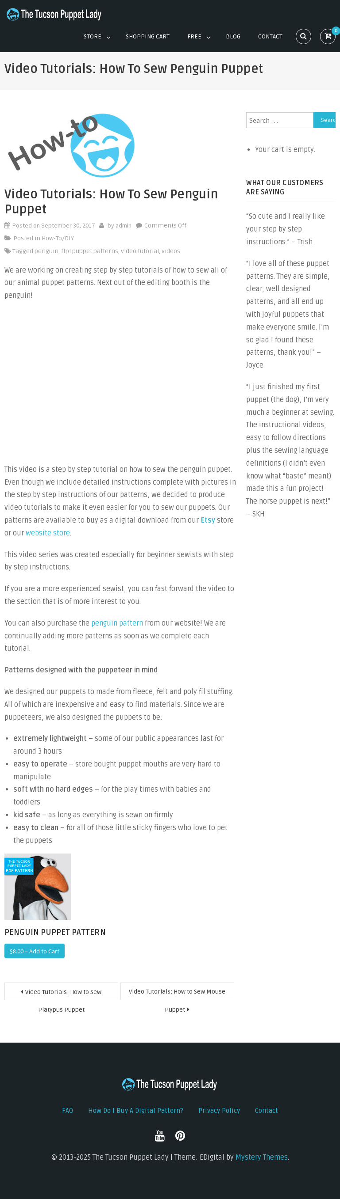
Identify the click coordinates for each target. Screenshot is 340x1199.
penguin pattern (117, 623)
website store (48, 533)
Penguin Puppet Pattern (55, 932)
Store (92, 36)
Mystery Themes (262, 1157)
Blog (233, 36)
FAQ (67, 1111)
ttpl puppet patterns (89, 251)
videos (171, 251)
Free (194, 36)
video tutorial (140, 251)
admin (123, 225)
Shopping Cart (148, 36)
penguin (46, 251)
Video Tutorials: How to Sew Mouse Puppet (177, 994)
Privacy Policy (219, 1111)
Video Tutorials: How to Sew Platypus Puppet (63, 994)
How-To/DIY (58, 238)
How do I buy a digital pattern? (135, 1111)
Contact (270, 36)
